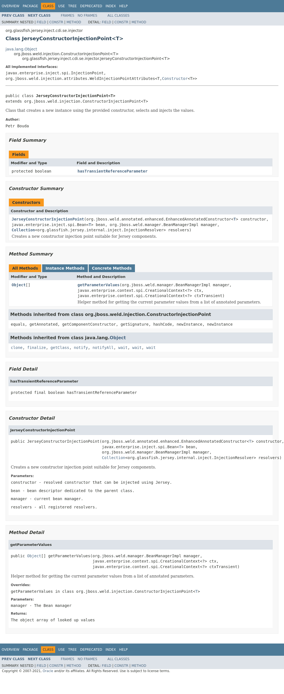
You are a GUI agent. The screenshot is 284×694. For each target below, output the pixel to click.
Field (41, 22)
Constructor (175, 78)
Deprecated (91, 6)
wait (123, 347)
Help (123, 6)
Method (73, 22)
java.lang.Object (21, 49)
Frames (68, 15)
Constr (56, 22)
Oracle (48, 671)
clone (16, 347)
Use (61, 6)
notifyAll (103, 347)
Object (19, 285)
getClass (59, 347)
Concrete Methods (112, 268)
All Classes (118, 15)
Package (30, 6)
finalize (36, 347)
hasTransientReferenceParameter (113, 171)
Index (111, 6)
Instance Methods (64, 268)
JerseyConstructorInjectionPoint (48, 219)
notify (81, 347)
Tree (72, 6)
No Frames (87, 15)
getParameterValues (99, 285)
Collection (23, 230)
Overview (10, 6)
